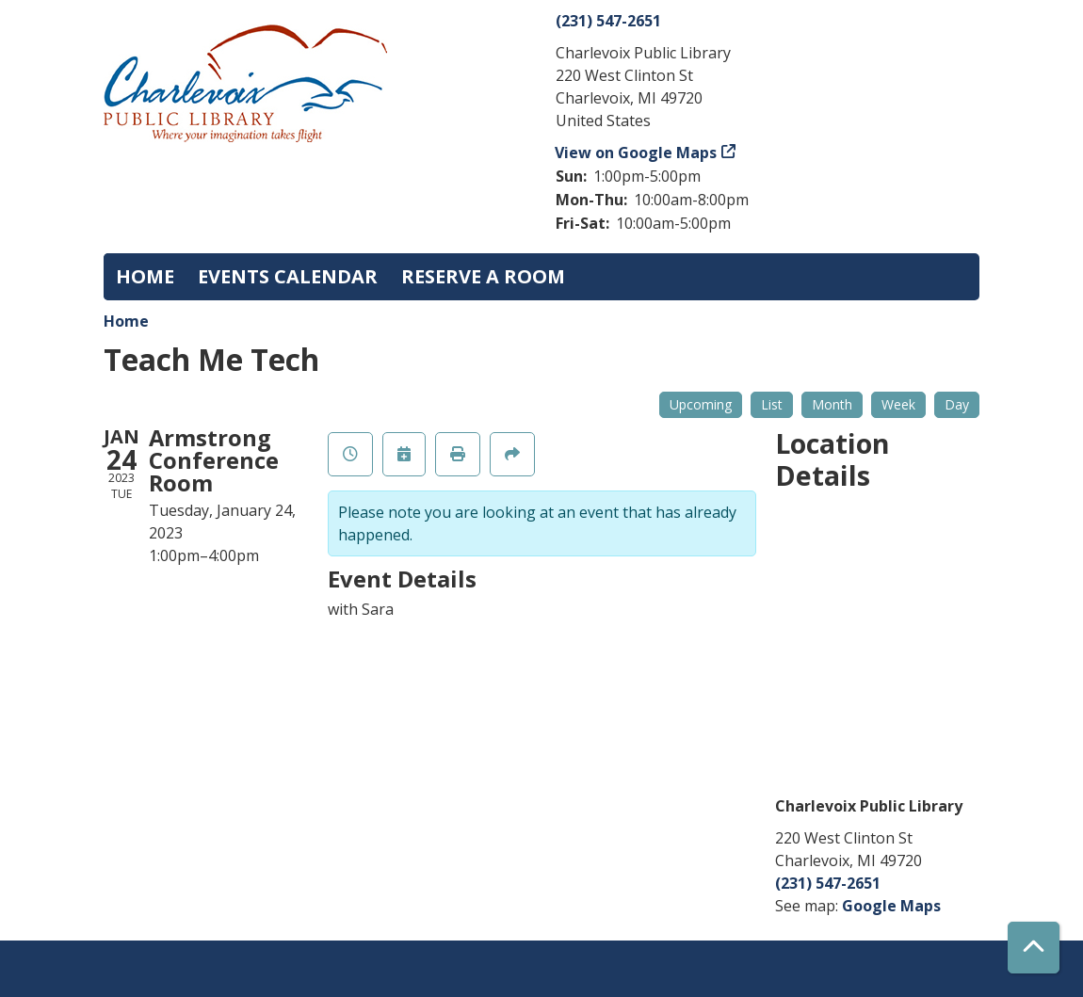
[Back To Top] (1033, 947)
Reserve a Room (483, 276)
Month (832, 404)
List (772, 404)
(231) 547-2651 (608, 20)
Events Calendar (288, 276)
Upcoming (701, 404)
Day (957, 404)
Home (145, 276)
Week (898, 404)
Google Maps (891, 905)
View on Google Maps (636, 152)
